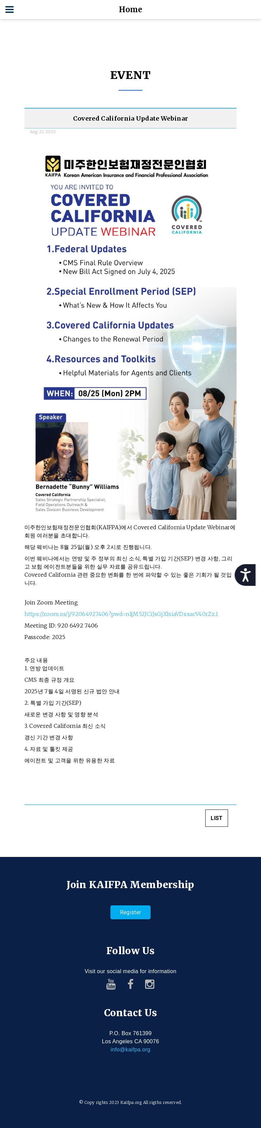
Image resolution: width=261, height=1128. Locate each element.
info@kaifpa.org (130, 1049)
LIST (217, 820)
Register (130, 912)
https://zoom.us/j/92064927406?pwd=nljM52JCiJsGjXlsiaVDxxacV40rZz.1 (121, 616)
